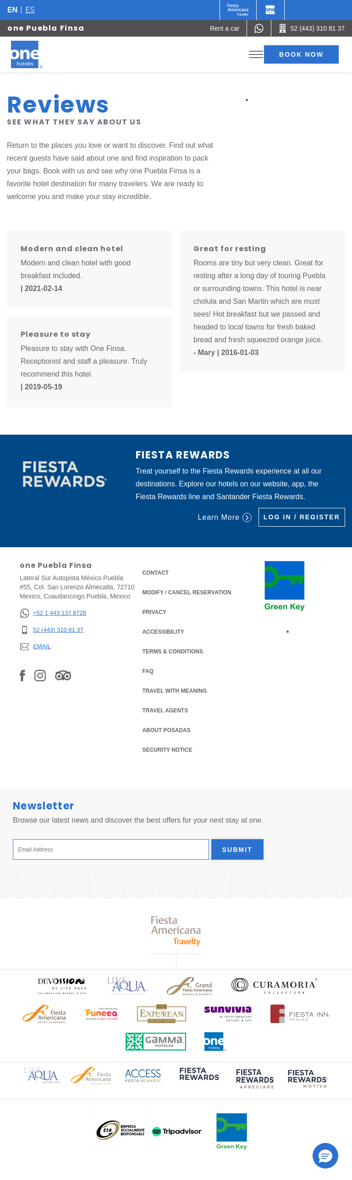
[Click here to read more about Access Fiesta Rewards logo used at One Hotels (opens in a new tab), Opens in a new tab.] (143, 1075)
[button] (325, 1156)
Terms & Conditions (172, 651)
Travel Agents (165, 710)
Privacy (154, 611)
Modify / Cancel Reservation (186, 592)
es (30, 9)
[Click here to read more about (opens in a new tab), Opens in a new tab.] (199, 1080)
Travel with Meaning (174, 691)
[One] (270, 10)
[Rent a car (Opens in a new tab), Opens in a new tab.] (225, 28)
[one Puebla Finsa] (37, 54)
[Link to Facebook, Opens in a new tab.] (22, 675)
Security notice (167, 750)
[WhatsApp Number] (259, 28)
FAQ (148, 671)
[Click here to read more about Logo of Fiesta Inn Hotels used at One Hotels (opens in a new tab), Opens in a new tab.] (300, 1013)
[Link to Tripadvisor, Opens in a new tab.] (63, 675)
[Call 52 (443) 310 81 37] (311, 28)
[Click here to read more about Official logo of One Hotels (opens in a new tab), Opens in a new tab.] (215, 1041)
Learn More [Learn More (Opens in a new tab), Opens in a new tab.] (224, 517)
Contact (155, 573)
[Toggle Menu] (256, 54)
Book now (301, 54)
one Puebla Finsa (46, 28)
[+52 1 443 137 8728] (53, 613)
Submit (237, 849)
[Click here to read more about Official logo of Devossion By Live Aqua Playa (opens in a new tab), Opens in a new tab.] (62, 985)
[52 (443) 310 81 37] (53, 630)
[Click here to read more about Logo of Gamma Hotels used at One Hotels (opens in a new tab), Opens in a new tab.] (156, 1042)
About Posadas (166, 730)
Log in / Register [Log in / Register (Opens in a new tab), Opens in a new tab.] (302, 517)
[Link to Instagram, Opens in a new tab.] (40, 675)
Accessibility (163, 632)
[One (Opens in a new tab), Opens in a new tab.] (238, 10)
